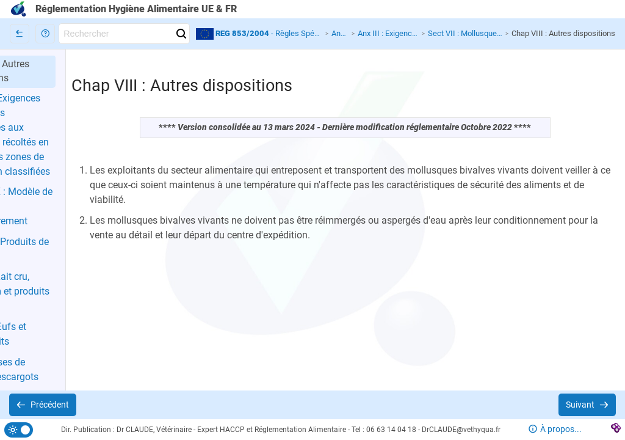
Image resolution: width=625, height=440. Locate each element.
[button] (45, 33)
